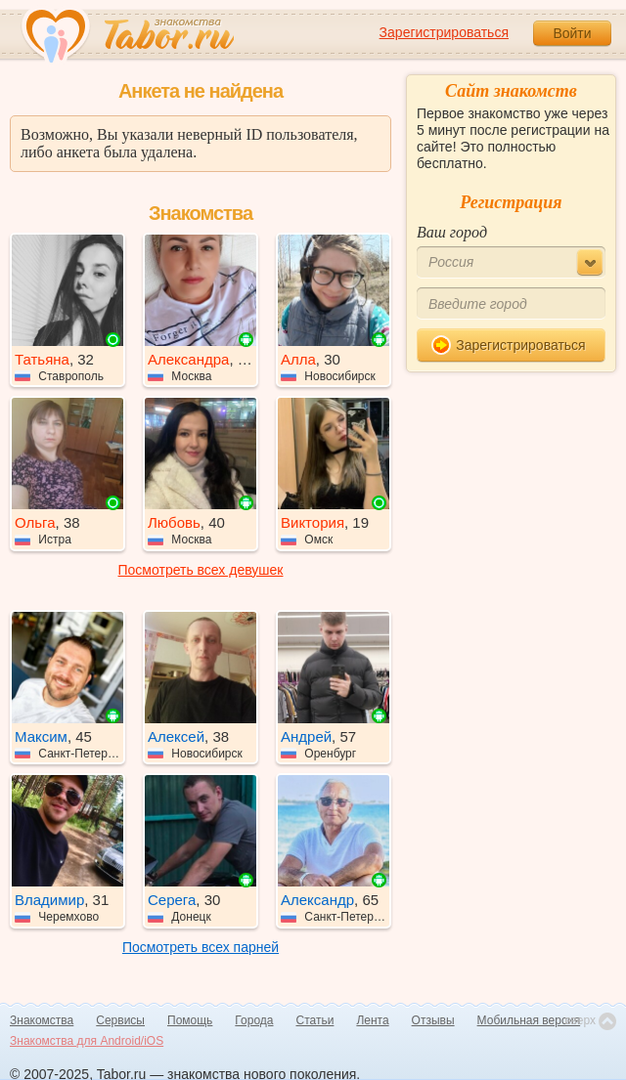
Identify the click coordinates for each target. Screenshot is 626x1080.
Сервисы (120, 1020)
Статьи (315, 1020)
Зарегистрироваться (444, 32)
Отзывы (433, 1020)
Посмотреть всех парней (200, 947)
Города (254, 1020)
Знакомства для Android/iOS (86, 1041)
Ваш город (452, 232)
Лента (372, 1020)
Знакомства (41, 1020)
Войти (572, 33)
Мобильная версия (529, 1020)
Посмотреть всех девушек (201, 570)
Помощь (189, 1020)
